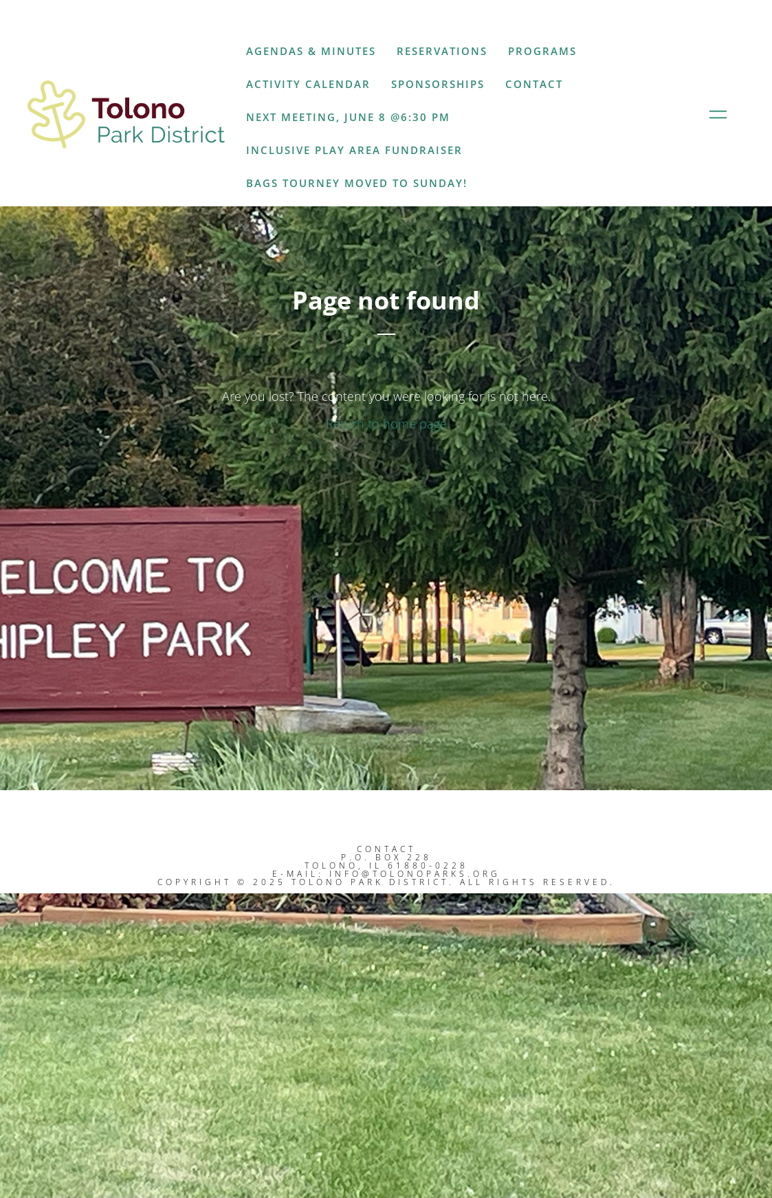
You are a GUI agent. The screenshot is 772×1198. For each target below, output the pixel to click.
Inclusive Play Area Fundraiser (354, 150)
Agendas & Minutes (311, 51)
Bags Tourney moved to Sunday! (356, 183)
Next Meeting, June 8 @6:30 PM (348, 117)
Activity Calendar (308, 84)
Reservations (442, 51)
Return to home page (386, 423)
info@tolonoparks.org (414, 874)
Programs (542, 51)
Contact (534, 84)
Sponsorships (438, 84)
